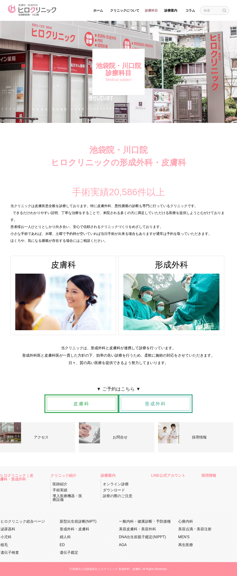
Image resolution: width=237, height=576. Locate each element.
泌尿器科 (7, 529)
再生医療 (185, 545)
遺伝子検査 (9, 552)
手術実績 (60, 490)
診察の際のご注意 (117, 496)
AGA (123, 545)
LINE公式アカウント (168, 475)
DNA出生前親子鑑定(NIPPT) (142, 537)
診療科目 (151, 10)
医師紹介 (60, 484)
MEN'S (184, 537)
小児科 (6, 537)
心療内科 (185, 521)
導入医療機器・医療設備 (67, 498)
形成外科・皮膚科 (74, 529)
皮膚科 (81, 403)
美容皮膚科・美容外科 (137, 529)
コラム (190, 10)
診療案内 (170, 10)
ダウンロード (114, 490)
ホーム (98, 10)
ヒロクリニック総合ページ (22, 521)
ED (62, 545)
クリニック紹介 (63, 475)
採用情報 (208, 475)
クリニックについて (124, 10)
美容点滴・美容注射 (195, 529)
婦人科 (65, 537)
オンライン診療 (116, 484)
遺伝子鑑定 (69, 552)
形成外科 (155, 403)
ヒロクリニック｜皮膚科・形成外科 (16, 477)
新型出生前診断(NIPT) (78, 521)
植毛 (4, 545)
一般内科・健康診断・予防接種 (145, 521)
